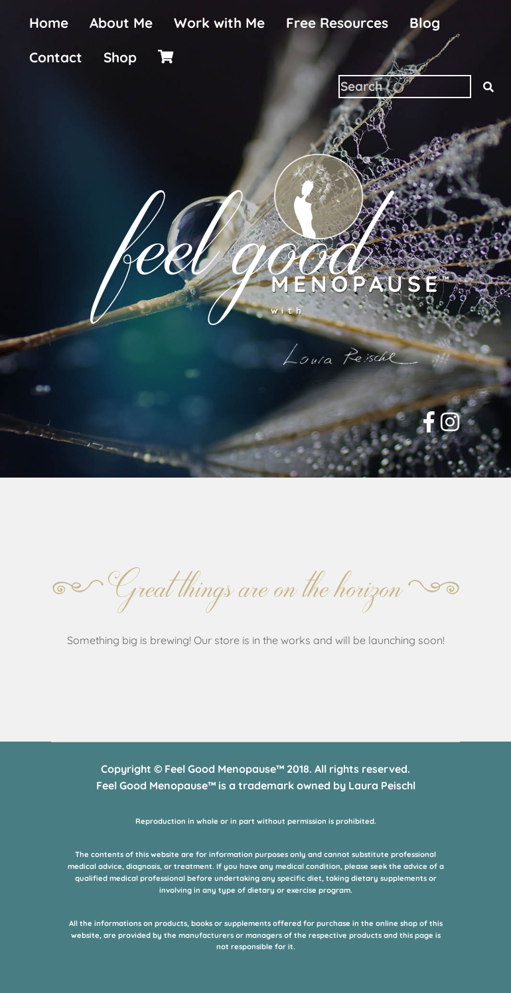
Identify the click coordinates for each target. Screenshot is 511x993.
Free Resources (337, 22)
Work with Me (219, 22)
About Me (121, 22)
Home (48, 22)
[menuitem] (49, 22)
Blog (424, 22)
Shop (120, 57)
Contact (55, 57)
